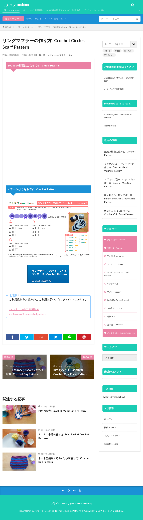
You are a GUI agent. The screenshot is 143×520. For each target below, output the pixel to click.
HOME (8, 27)
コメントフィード (113, 449)
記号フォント (65, 18)
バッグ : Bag (113, 289)
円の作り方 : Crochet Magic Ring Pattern (63, 410)
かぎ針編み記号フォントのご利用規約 (73, 10)
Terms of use (111, 128)
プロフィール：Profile (108, 10)
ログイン (108, 431)
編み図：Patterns (116, 332)
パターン (30, 18)
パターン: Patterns (13, 10)
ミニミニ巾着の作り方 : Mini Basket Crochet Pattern (65, 436)
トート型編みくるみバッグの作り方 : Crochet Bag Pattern (65, 460)
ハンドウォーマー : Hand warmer (118, 279)
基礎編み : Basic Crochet (119, 306)
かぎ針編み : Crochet (118, 242)
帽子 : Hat (112, 324)
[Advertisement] (48, 153)
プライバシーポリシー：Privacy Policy (71, 503)
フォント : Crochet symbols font (115, 343)
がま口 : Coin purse (117, 260)
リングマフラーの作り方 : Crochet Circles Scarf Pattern (62, 27)
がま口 (39, 18)
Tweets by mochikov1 (113, 409)
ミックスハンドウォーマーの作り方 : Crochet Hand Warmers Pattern (119, 170)
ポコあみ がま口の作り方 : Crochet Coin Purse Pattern (118, 215)
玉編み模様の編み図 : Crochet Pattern (119, 156)
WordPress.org (112, 457)
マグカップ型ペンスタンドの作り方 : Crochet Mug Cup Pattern (119, 186)
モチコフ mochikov (16, 5)
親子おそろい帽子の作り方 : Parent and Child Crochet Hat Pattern (119, 201)
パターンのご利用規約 (38, 10)
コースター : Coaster (118, 268)
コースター (51, 18)
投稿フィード (111, 440)
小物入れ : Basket (116, 315)
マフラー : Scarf (66, 55)
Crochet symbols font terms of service (118, 118)
